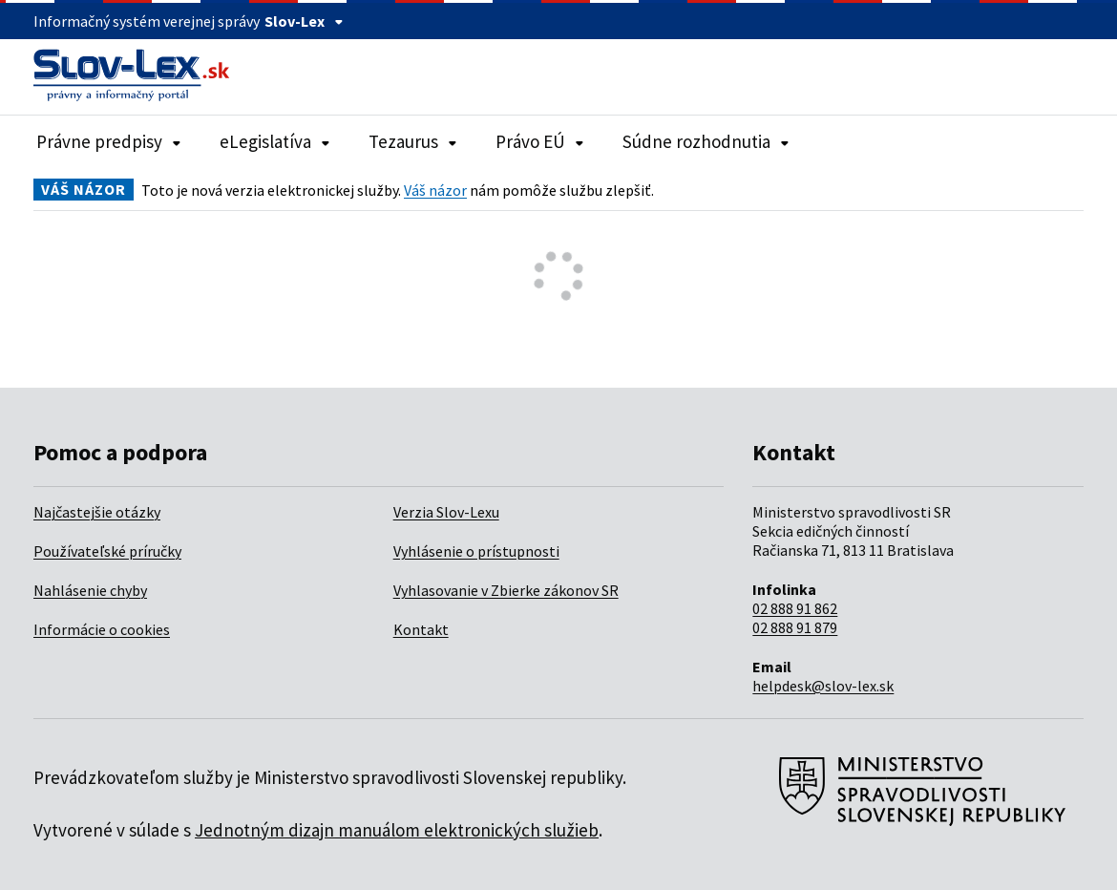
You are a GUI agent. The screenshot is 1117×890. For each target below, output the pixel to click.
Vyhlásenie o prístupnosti (476, 551)
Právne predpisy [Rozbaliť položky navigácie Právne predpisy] (108, 141)
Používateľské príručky (107, 551)
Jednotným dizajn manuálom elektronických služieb (397, 829)
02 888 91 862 (794, 608)
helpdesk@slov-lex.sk (823, 685)
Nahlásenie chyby (90, 590)
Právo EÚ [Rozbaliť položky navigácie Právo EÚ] (539, 141)
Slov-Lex (304, 21)
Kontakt (421, 629)
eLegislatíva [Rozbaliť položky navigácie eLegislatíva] (275, 141)
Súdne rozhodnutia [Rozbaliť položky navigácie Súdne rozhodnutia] (706, 141)
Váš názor (435, 190)
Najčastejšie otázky (96, 511)
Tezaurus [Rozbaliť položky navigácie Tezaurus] (413, 141)
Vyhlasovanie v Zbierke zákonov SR (506, 590)
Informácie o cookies (101, 629)
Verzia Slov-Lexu (446, 511)
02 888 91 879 (794, 627)
